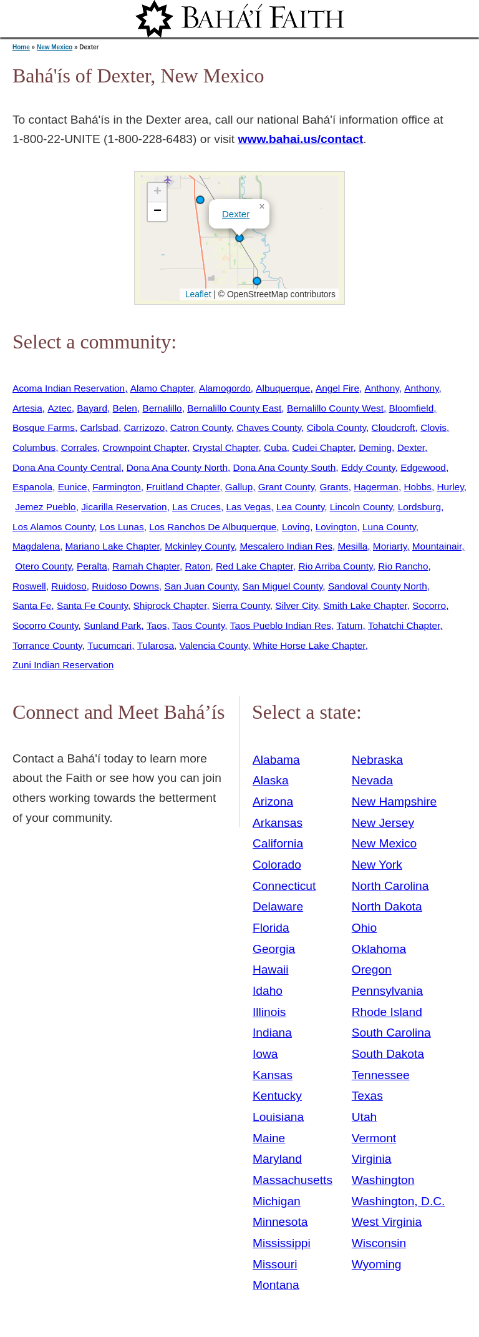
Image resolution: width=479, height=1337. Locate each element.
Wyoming (377, 1264)
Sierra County (241, 605)
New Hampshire (394, 801)
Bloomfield (411, 408)
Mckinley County (200, 546)
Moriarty (390, 546)
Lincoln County (361, 506)
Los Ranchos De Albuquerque (212, 526)
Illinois (269, 1012)
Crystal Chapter (226, 447)
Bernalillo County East (234, 408)
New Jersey (383, 822)
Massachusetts (292, 1180)
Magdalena (36, 546)
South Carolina (391, 1032)
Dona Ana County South (284, 467)
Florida (271, 927)
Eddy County (368, 467)
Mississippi (282, 1243)
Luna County (389, 526)
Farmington (116, 486)
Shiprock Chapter (170, 605)
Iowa (265, 1053)
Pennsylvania (387, 990)
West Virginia (387, 1221)
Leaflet (197, 294)
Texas (367, 1095)
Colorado (277, 864)
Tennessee (381, 1075)
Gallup (239, 486)
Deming (375, 447)
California (278, 843)
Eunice (72, 486)
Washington (383, 1180)
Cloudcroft (393, 427)
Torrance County (47, 645)
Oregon (372, 969)
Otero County (43, 566)
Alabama (276, 759)
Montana (276, 1284)
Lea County (300, 506)
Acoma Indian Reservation (68, 388)
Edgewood (423, 467)
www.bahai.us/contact (301, 139)
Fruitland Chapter (183, 486)
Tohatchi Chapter (404, 625)
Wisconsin (379, 1243)
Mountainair (437, 546)
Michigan (277, 1201)
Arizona (273, 801)
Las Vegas (248, 506)
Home (21, 47)
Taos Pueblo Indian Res (280, 625)
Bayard (92, 408)
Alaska (271, 780)
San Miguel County (283, 586)
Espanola (32, 486)
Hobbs (417, 486)
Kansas (273, 1075)
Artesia (27, 408)
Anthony (382, 388)
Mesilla (353, 546)
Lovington (336, 526)
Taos (157, 625)
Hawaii (271, 969)
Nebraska (377, 759)
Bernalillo (161, 408)
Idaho (268, 990)
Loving (296, 526)
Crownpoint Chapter (144, 447)
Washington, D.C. (398, 1201)
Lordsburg (419, 506)
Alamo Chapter (162, 388)
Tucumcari (109, 645)
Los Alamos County (53, 526)
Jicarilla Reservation (124, 506)
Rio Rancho (403, 566)
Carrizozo (144, 427)
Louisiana (278, 1116)
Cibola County (336, 427)
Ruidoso (68, 586)
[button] (200, 199)
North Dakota (387, 906)
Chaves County (268, 427)
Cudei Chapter (322, 447)
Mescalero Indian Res (286, 546)
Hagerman (376, 486)
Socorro (429, 605)
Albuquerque (283, 388)
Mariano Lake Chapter (112, 546)
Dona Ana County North (177, 467)
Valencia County (214, 645)
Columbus (34, 447)
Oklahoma (379, 948)
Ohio (364, 927)
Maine (269, 1138)
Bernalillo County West (335, 408)
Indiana (272, 1032)
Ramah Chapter (146, 566)
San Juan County (200, 586)
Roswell (29, 586)
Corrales (79, 447)
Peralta (92, 566)
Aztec (59, 408)
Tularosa (155, 645)
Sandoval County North (377, 586)
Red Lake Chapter (254, 566)
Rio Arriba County (335, 566)
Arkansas (277, 822)
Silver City (296, 605)
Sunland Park (112, 625)
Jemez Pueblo (45, 506)
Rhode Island (387, 1012)
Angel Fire (337, 388)
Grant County (286, 486)
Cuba (275, 447)
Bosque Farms (43, 427)
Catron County (200, 427)
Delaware (278, 906)
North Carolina (390, 885)
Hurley (450, 486)
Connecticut (284, 885)
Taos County (198, 625)
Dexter (235, 214)
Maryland (277, 1158)
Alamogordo (225, 388)
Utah (364, 1116)
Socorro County (45, 625)
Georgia (274, 948)
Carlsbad (99, 427)
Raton (197, 566)
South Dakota (388, 1053)
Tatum (350, 625)
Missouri (275, 1264)
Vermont (374, 1138)
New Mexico (54, 47)
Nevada (372, 780)
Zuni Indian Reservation (63, 664)
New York (377, 864)
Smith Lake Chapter (365, 605)
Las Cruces (196, 506)
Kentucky (277, 1095)
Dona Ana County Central (66, 467)
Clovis (433, 427)
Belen (125, 408)
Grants (334, 486)
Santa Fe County (92, 605)
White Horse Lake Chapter (309, 645)
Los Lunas (122, 526)
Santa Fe (31, 605)
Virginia (372, 1158)
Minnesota (280, 1221)
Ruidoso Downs (125, 586)
